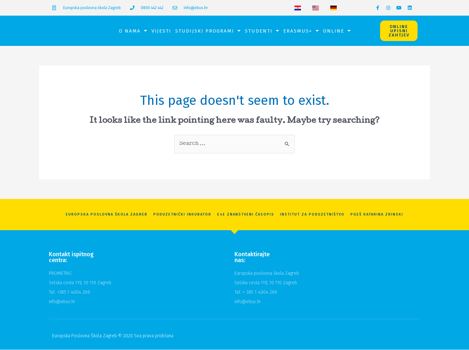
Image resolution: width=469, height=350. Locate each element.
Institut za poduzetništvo (312, 215)
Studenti (262, 31)
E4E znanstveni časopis (245, 215)
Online (337, 31)
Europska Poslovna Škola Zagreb (107, 215)
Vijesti (161, 31)
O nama (133, 31)
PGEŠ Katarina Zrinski (376, 215)
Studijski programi (208, 31)
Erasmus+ (301, 31)
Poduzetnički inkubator (182, 215)
